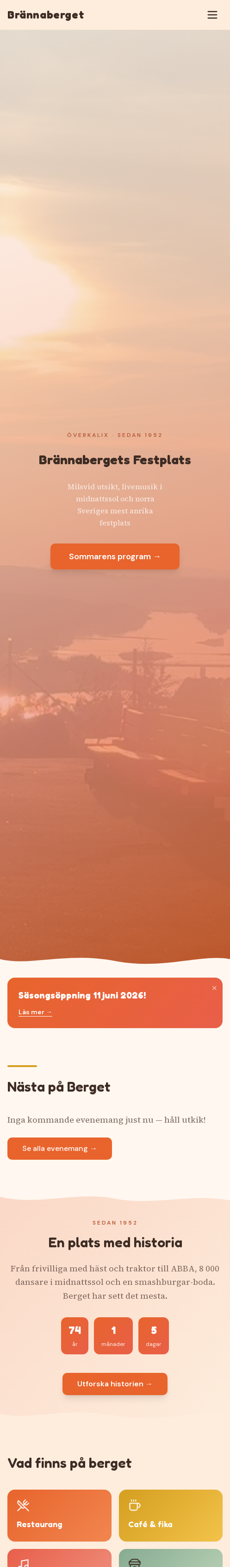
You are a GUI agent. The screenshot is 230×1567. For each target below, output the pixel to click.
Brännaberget (45, 14)
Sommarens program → (115, 556)
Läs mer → (35, 1012)
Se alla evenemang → (59, 1148)
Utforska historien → (115, 1384)
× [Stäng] (214, 987)
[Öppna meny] (212, 15)
